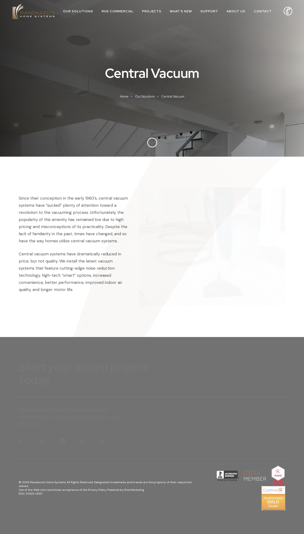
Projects (151, 11)
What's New (181, 11)
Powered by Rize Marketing (125, 490)
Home (124, 96)
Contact (263, 11)
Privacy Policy (97, 490)
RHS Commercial (117, 11)
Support (209, 11)
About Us (236, 11)
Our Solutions (78, 11)
